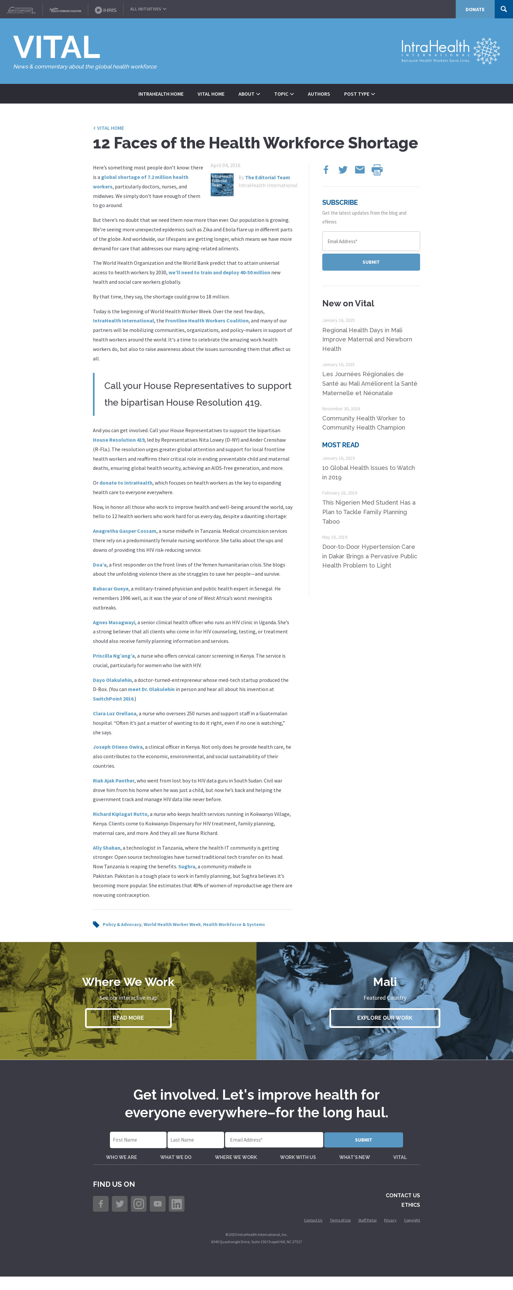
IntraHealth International (123, 320)
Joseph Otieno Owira (118, 746)
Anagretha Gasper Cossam (124, 531)
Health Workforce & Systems (234, 924)
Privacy (390, 1233)
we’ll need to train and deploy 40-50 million (219, 272)
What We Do (177, 1163)
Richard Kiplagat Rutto (120, 814)
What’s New (356, 1163)
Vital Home (211, 93)
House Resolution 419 (119, 439)
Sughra (186, 866)
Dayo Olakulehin (112, 680)
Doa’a (100, 564)
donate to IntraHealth (125, 482)
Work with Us (299, 1163)
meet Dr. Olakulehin (151, 689)
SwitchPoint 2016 (113, 698)
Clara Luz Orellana (114, 713)
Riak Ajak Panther (113, 780)
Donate (475, 9)
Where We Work (237, 1163)
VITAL (399, 1163)
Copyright (412, 1233)
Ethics (410, 1218)
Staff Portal (367, 1233)
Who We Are (124, 1163)
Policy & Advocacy (122, 924)
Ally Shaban (106, 847)
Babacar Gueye (111, 588)
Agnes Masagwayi (114, 622)
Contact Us (403, 1208)
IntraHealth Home (161, 93)
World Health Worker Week (172, 924)
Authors (319, 93)
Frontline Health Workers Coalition (207, 320)
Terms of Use (340, 1233)
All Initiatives (148, 8)
